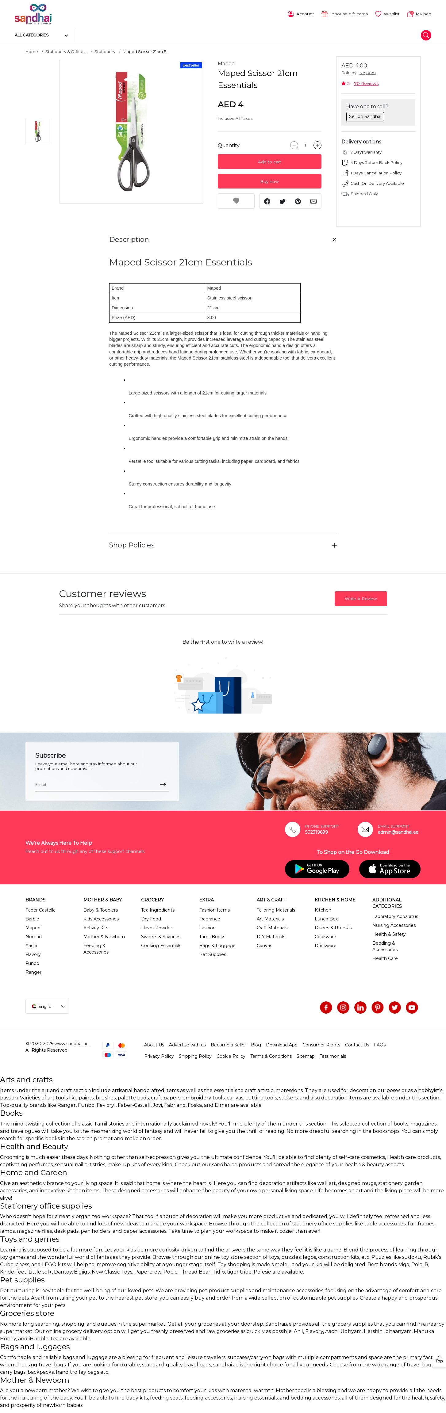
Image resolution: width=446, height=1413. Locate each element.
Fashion (207, 927)
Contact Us (357, 1044)
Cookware (325, 936)
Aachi (31, 944)
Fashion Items (214, 909)
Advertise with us (187, 1044)
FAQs (380, 1044)
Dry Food (151, 918)
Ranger (33, 971)
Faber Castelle (40, 909)
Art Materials (270, 918)
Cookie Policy (231, 1055)
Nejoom (367, 72)
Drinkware (325, 944)
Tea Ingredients (158, 909)
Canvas (264, 944)
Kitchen (323, 909)
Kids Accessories (101, 918)
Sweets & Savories (160, 936)
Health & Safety (389, 933)
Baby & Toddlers (100, 909)
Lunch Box (326, 918)
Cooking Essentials (161, 944)
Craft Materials (272, 927)
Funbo (32, 962)
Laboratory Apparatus (395, 915)
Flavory (33, 953)
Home (31, 50)
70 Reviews (366, 82)
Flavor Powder (156, 927)
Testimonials (333, 1055)
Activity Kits (95, 927)
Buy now (269, 180)
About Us (154, 1044)
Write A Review (361, 597)
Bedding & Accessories (385, 945)
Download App (282, 1044)
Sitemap (306, 1055)
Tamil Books (212, 936)
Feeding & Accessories (96, 948)
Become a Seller (228, 1044)
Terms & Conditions (271, 1055)
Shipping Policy (195, 1055)
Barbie (32, 918)
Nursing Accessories (394, 924)
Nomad (33, 936)
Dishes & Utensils (333, 927)
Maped (226, 63)
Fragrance (209, 918)
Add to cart (269, 160)
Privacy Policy (159, 1055)
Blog (256, 1044)
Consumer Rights (321, 1044)
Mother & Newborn (104, 936)
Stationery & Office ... (66, 50)
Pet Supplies (212, 953)
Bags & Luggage (217, 944)
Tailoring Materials (276, 909)
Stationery (104, 50)
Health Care (385, 957)
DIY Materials (271, 936)
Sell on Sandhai (365, 115)
